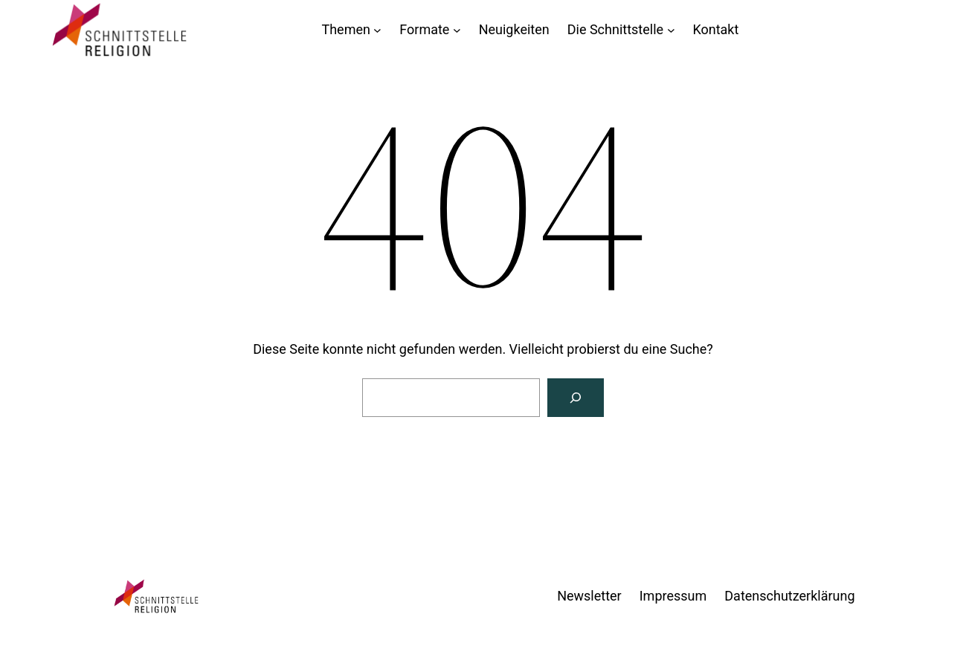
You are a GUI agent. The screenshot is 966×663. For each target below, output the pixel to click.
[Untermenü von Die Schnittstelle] (671, 30)
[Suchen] (575, 397)
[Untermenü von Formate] (457, 30)
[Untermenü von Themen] (377, 30)
